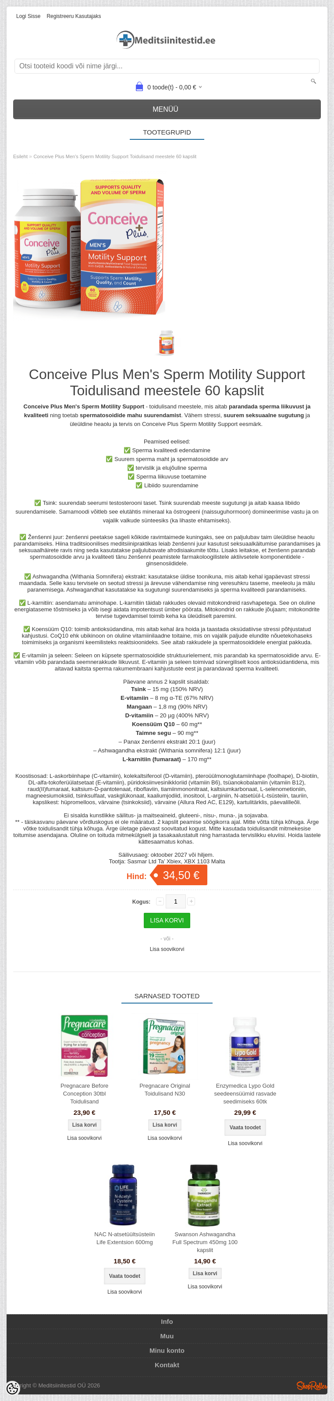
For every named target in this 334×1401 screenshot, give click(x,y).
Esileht (20, 156)
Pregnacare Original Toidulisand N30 (164, 1089)
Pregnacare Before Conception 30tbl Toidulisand (84, 1093)
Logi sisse (28, 16)
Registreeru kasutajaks (73, 16)
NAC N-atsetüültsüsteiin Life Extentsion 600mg (124, 1238)
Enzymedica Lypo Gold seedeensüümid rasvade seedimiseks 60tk (245, 1093)
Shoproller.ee (312, 1385)
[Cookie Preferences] (12, 1389)
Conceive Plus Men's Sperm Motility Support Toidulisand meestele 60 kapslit (114, 156)
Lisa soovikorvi (167, 949)
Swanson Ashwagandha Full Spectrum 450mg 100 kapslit (205, 1242)
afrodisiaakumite (186, 550)
